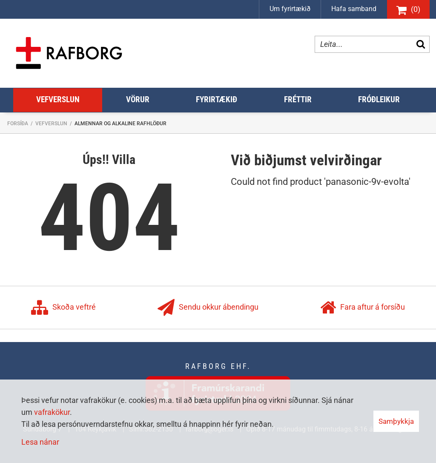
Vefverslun (51, 124)
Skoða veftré (63, 307)
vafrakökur (52, 412)
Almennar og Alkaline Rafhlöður (120, 124)
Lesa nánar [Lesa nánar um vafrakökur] (40, 441)
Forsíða (17, 124)
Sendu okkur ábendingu (208, 307)
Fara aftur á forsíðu (362, 307)
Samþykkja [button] (396, 421)
